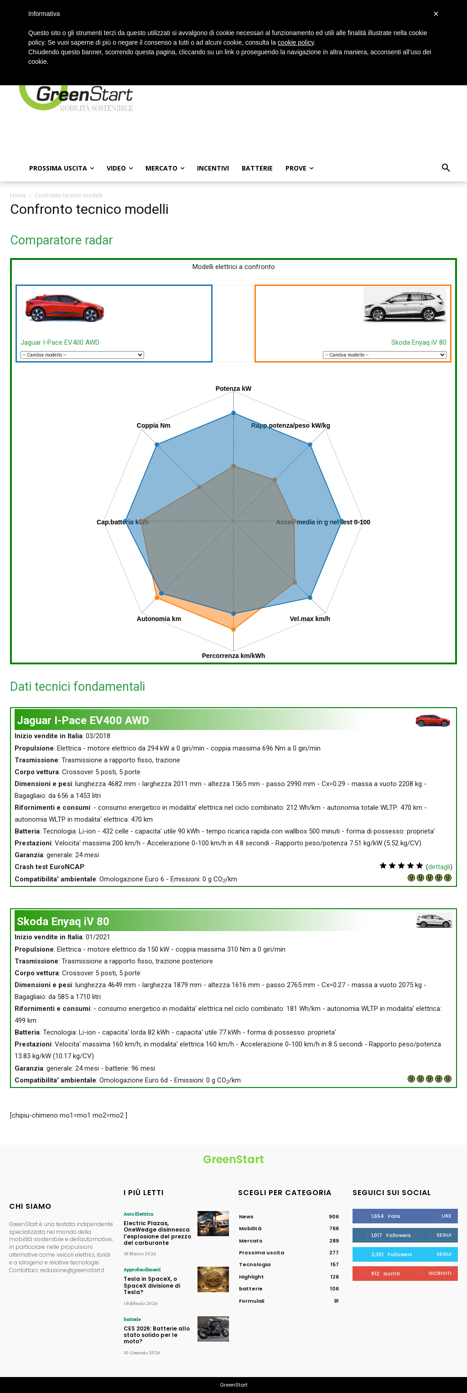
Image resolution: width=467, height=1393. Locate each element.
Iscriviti (440, 1273)
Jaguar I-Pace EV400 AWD (60, 342)
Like (446, 1215)
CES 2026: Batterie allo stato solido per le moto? (157, 1335)
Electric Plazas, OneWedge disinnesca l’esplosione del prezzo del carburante (157, 1233)
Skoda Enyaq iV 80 (418, 342)
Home (18, 195)
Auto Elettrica (138, 1214)
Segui (443, 1234)
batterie (132, 1319)
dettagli (439, 867)
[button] (446, 168)
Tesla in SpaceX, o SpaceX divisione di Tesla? (152, 1285)
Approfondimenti (142, 1269)
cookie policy (296, 42)
